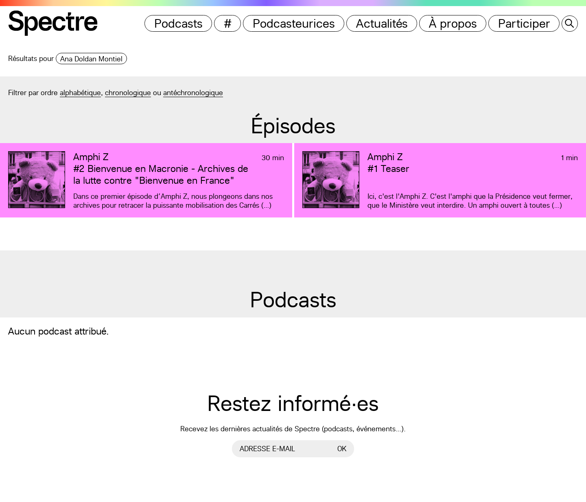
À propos (453, 23)
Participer (524, 23)
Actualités (382, 23)
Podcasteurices (294, 23)
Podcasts (178, 23)
